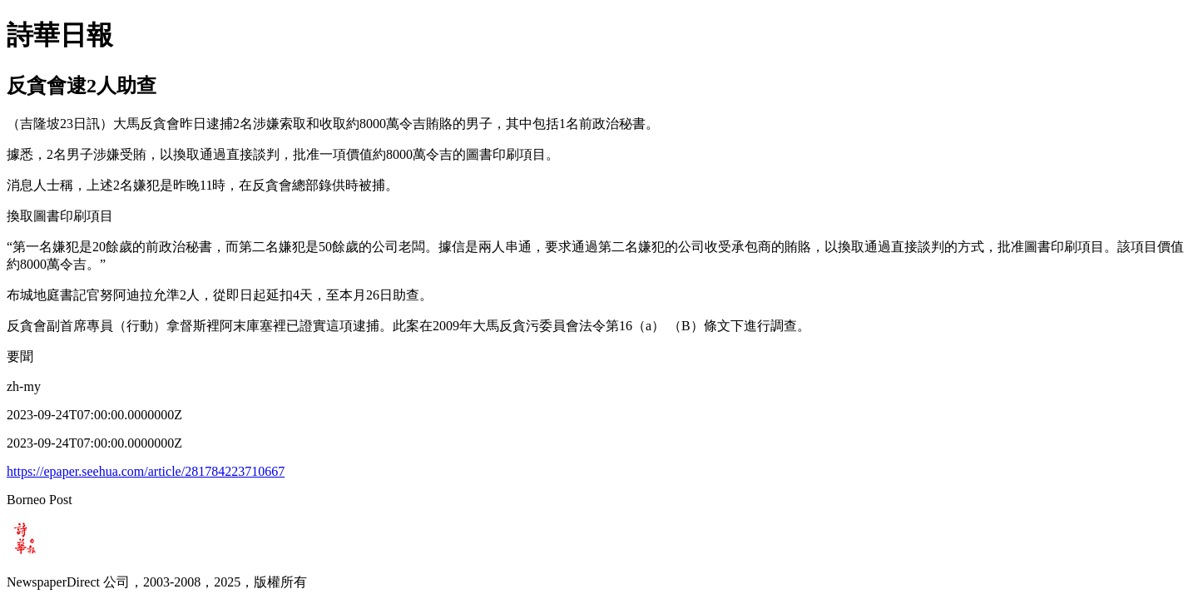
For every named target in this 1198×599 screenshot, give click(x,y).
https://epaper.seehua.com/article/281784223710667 (146, 471)
